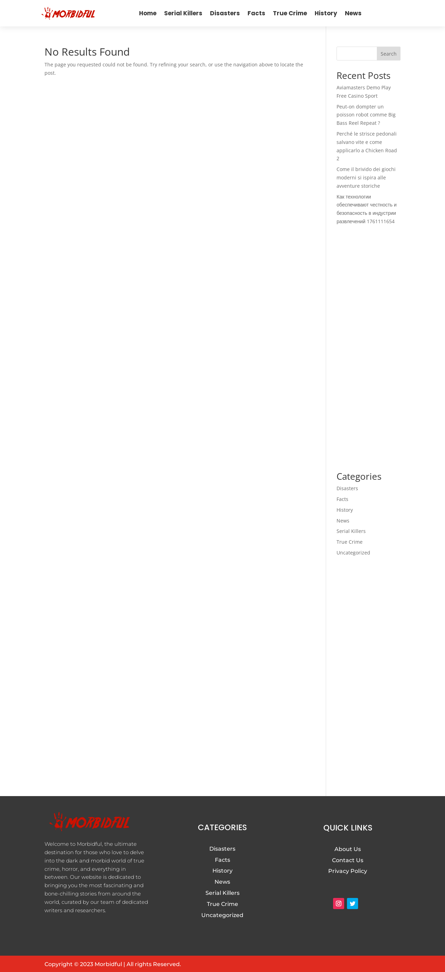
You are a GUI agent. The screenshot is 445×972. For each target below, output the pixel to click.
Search (389, 53)
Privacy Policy (347, 871)
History (326, 13)
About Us (347, 849)
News (353, 13)
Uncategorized (353, 552)
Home (147, 13)
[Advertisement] (368, 348)
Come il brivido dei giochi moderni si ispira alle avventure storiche (366, 177)
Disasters (225, 13)
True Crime (290, 13)
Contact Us (347, 860)
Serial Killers (183, 13)
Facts (256, 13)
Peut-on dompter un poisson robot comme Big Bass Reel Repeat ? (366, 115)
